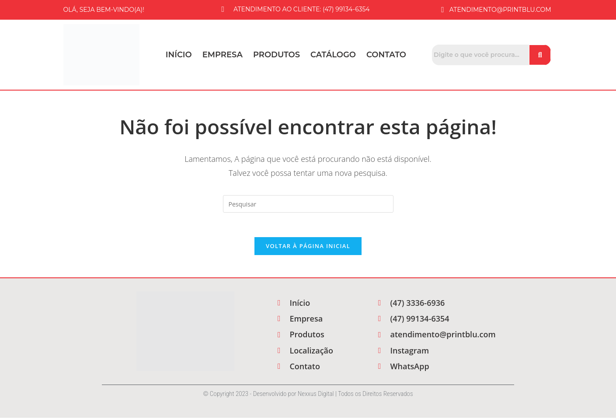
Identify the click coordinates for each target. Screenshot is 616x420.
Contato (386, 55)
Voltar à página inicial (308, 248)
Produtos (276, 55)
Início (179, 55)
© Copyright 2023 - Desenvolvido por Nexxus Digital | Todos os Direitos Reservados (308, 396)
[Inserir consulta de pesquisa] (308, 204)
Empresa (222, 55)
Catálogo (333, 55)
